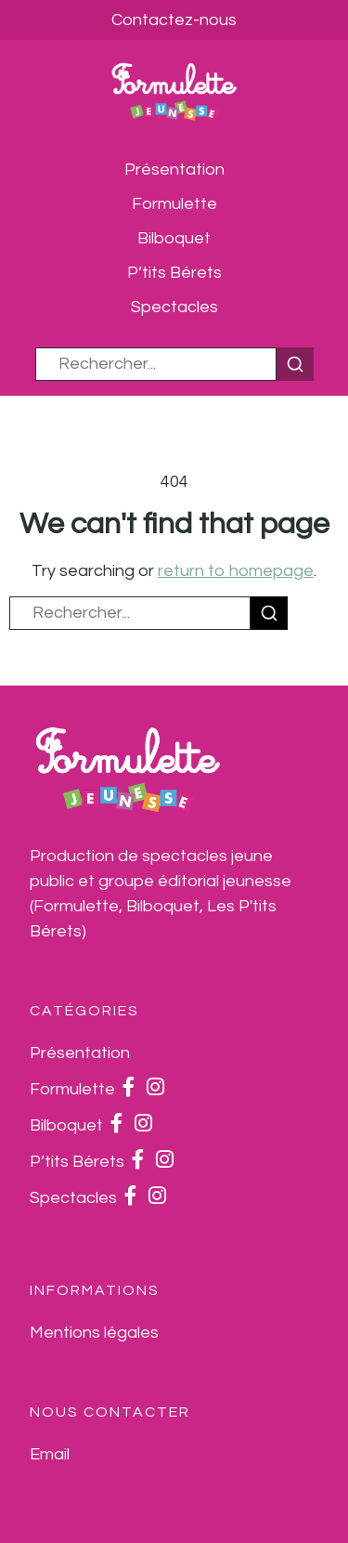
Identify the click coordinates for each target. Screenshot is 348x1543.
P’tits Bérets (174, 272)
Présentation (174, 169)
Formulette (174, 204)
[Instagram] (155, 1089)
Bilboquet (174, 238)
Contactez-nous (174, 20)
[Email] (50, 1454)
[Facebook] (128, 1089)
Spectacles (174, 307)
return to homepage (236, 571)
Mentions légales (94, 1332)
